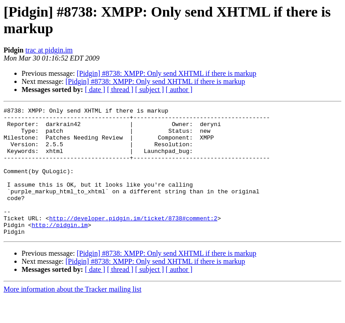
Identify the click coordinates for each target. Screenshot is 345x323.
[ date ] (95, 89)
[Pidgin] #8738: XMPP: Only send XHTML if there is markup (167, 73)
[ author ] (179, 89)
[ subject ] (149, 89)
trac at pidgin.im (48, 50)
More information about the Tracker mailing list (73, 315)
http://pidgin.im (59, 249)
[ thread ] (120, 89)
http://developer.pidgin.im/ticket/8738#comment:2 (133, 241)
